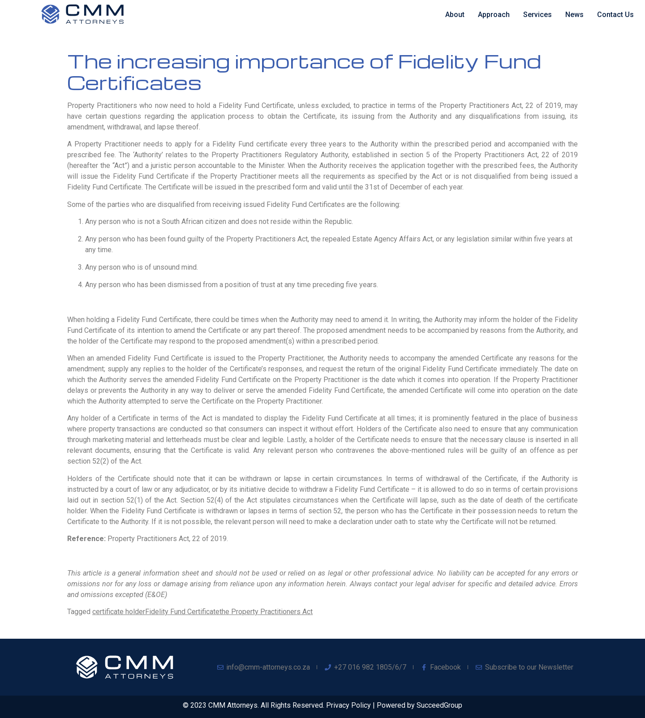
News (574, 14)
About (454, 14)
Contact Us (615, 14)
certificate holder (118, 611)
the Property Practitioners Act (266, 611)
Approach (494, 14)
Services (537, 14)
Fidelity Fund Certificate (182, 611)
